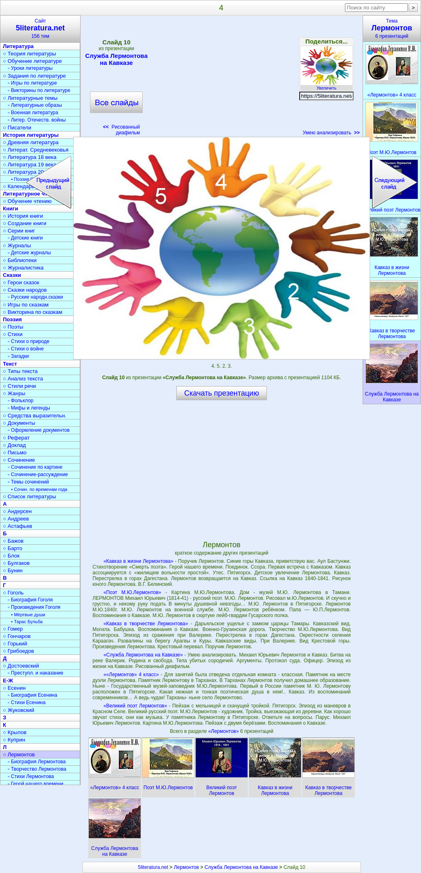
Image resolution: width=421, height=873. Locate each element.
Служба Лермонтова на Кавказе (116, 59)
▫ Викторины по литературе (39, 90)
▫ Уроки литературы (30, 68)
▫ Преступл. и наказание (35, 673)
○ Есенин (14, 688)
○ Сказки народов (25, 290)
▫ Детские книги (25, 238)
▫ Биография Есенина (32, 695)
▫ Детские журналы (29, 253)
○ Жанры (14, 393)
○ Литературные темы (30, 98)
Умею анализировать (331, 133)
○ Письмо (15, 452)
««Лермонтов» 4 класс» (131, 674)
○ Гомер (13, 629)
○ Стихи (13, 334)
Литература (18, 46)
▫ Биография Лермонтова (37, 762)
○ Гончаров (16, 636)
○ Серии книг (19, 231)
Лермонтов (186, 867)
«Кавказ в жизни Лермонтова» (138, 561)
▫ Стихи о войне (26, 349)
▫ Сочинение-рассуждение (38, 474)
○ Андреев (16, 519)
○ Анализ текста (23, 378)
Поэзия (12, 319)
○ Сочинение (19, 460)
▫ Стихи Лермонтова (31, 776)
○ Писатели (17, 127)
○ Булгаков (16, 563)
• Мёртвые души (28, 614)
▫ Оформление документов (38, 430)
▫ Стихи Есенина (27, 702)
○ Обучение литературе (32, 61)
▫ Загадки (18, 356)
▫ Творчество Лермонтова (37, 769)
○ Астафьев (17, 526)
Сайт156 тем (40, 28)
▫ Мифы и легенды (29, 408)
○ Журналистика (23, 268)
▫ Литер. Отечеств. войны (37, 120)
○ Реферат (16, 438)
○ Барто (12, 548)
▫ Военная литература (33, 112)
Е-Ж (8, 680)
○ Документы (19, 423)
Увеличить (326, 85)
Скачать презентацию (221, 393)
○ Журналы (17, 245)
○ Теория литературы (29, 54)
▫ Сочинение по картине (35, 467)
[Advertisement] (221, 78)
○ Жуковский (18, 710)
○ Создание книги (24, 223)
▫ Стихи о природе (28, 341)
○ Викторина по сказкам (32, 312)
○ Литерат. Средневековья (36, 150)
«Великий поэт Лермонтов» (135, 706)
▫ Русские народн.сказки (35, 297)
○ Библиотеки (20, 260)
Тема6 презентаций (392, 28)
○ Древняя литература (30, 142)
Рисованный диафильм (121, 130)
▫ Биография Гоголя (30, 600)
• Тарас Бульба (27, 621)
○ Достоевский (21, 666)
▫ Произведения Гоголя (34, 607)
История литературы (31, 135)
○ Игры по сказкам (26, 305)
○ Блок (11, 556)
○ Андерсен (17, 511)
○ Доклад (14, 445)
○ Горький (15, 643)
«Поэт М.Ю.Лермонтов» (132, 592)
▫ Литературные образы (35, 105)
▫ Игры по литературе (32, 83)
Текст (10, 364)
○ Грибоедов (18, 651)
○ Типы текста (20, 371)
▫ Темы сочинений (28, 482)
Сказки (12, 275)
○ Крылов (14, 732)
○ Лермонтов (19, 754)
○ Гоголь (13, 593)
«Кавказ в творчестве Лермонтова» (146, 624)
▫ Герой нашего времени (35, 784)
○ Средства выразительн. (34, 415)
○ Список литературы (29, 496)
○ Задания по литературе (34, 76)
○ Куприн (14, 740)
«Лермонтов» (224, 731)
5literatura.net (153, 867)
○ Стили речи (19, 386)
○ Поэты (13, 327)
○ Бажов (13, 541)
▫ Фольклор (20, 400)
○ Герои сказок (21, 282)
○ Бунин (13, 570)
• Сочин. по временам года (39, 489)
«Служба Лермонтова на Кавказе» (143, 655)
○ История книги (23, 216)
